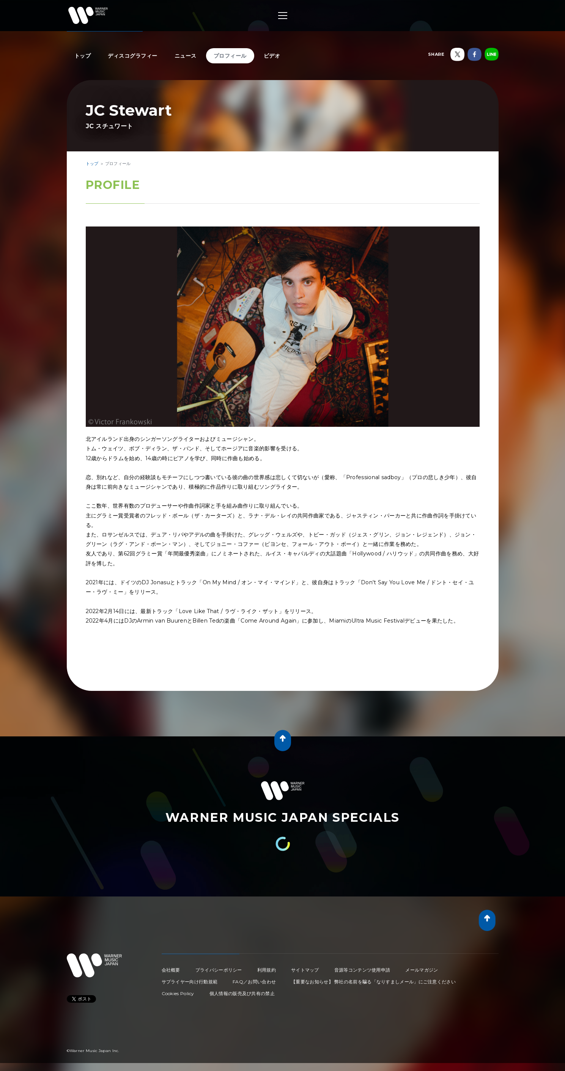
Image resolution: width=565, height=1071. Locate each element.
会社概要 (171, 970)
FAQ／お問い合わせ (254, 982)
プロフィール (230, 55)
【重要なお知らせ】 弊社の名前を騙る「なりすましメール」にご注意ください (373, 982)
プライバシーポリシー (218, 970)
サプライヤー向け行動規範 (190, 982)
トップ (82, 55)
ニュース (186, 55)
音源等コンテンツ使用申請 (362, 970)
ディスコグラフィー (132, 55)
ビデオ (272, 55)
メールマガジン (421, 970)
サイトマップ (305, 970)
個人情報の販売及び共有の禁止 (242, 993)
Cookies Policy (178, 993)
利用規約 (266, 970)
